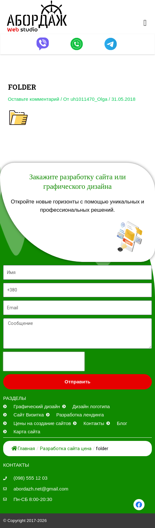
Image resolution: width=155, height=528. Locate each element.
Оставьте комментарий (33, 99)
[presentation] (43, 361)
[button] (145, 23)
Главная (23, 448)
